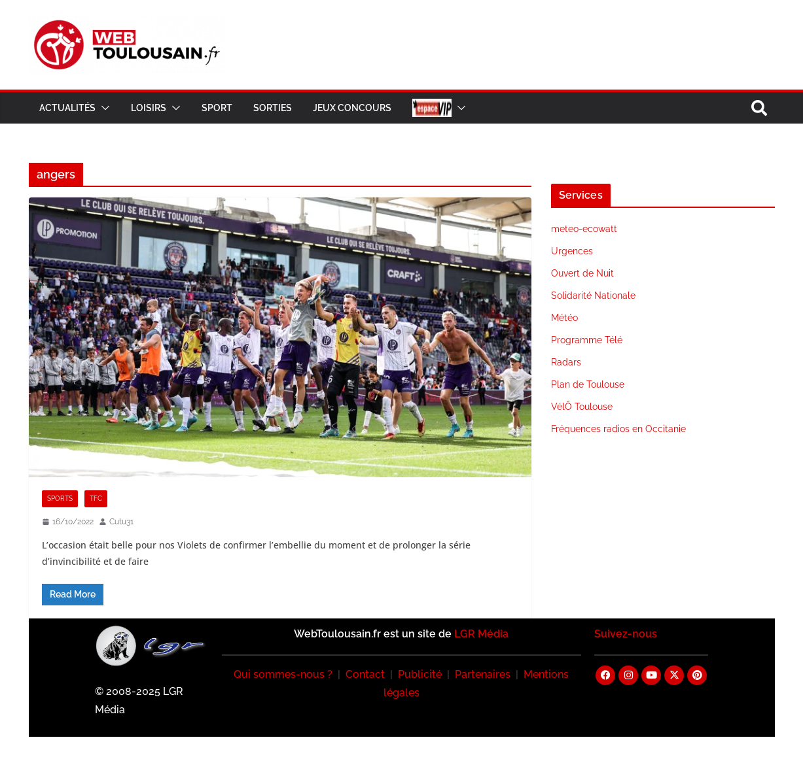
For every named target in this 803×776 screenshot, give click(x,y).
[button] (103, 108)
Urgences (572, 251)
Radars (566, 362)
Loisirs (148, 108)
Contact (365, 674)
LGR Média (481, 634)
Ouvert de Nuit (582, 273)
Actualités (67, 108)
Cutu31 (121, 521)
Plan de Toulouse (587, 384)
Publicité (420, 674)
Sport (217, 108)
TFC (96, 498)
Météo (564, 317)
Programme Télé (586, 340)
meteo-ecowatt (584, 229)
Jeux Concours (352, 108)
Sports (60, 498)
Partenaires (482, 674)
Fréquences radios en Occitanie (618, 429)
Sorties (272, 108)
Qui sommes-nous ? (283, 674)
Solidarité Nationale (593, 295)
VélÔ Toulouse (582, 406)
